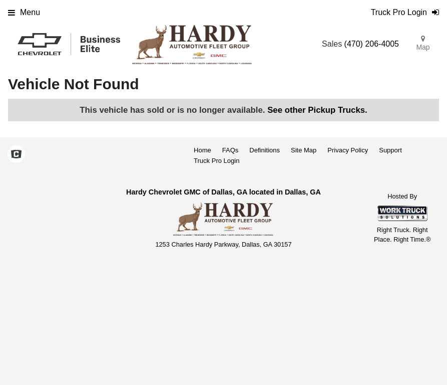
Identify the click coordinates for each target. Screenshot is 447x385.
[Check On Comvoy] (16, 155)
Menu (24, 12)
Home (202, 150)
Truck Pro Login (216, 160)
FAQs (230, 150)
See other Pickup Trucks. (317, 110)
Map (422, 43)
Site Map (303, 150)
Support (390, 150)
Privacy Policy (347, 150)
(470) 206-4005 (371, 44)
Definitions (264, 150)
